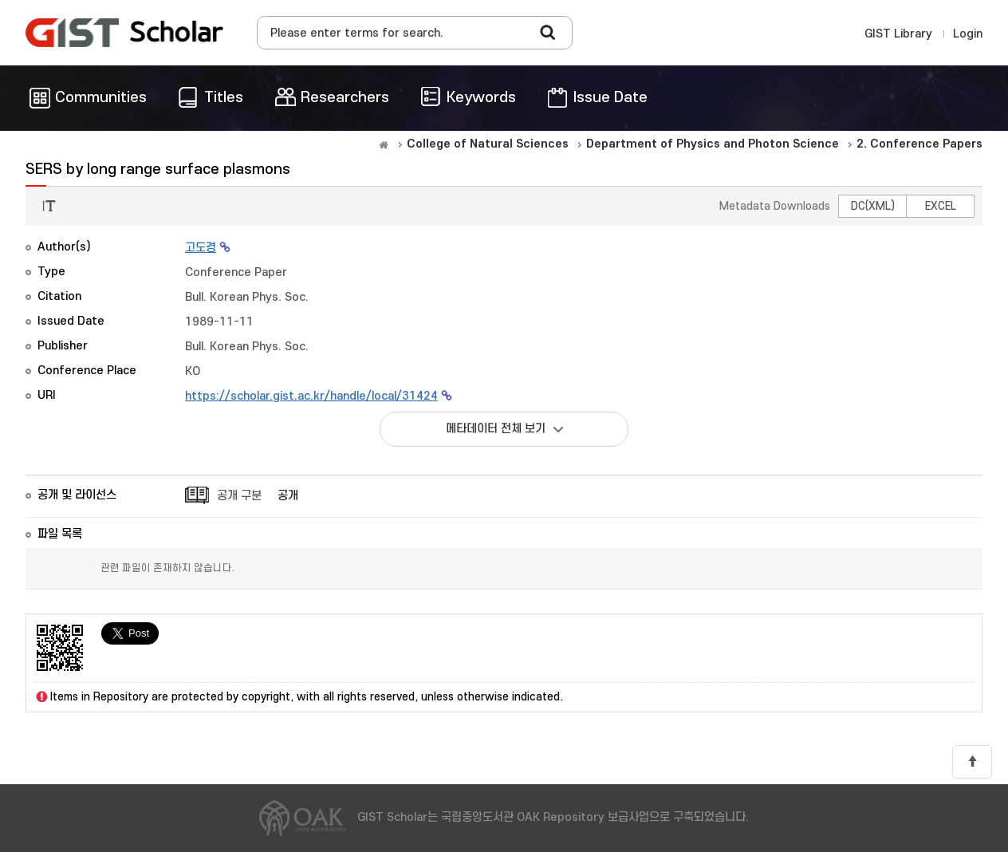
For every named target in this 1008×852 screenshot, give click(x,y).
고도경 (200, 247)
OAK (124, 32)
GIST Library (898, 34)
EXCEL (940, 206)
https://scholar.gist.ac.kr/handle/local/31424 (311, 396)
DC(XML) (873, 206)
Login (967, 34)
